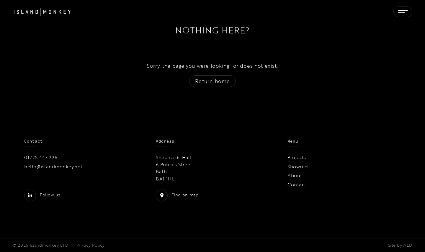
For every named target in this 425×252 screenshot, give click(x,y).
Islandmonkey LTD (49, 245)
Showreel (298, 166)
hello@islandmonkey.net (53, 166)
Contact (296, 184)
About (294, 175)
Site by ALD (400, 245)
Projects (296, 157)
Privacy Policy (90, 245)
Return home (212, 81)
